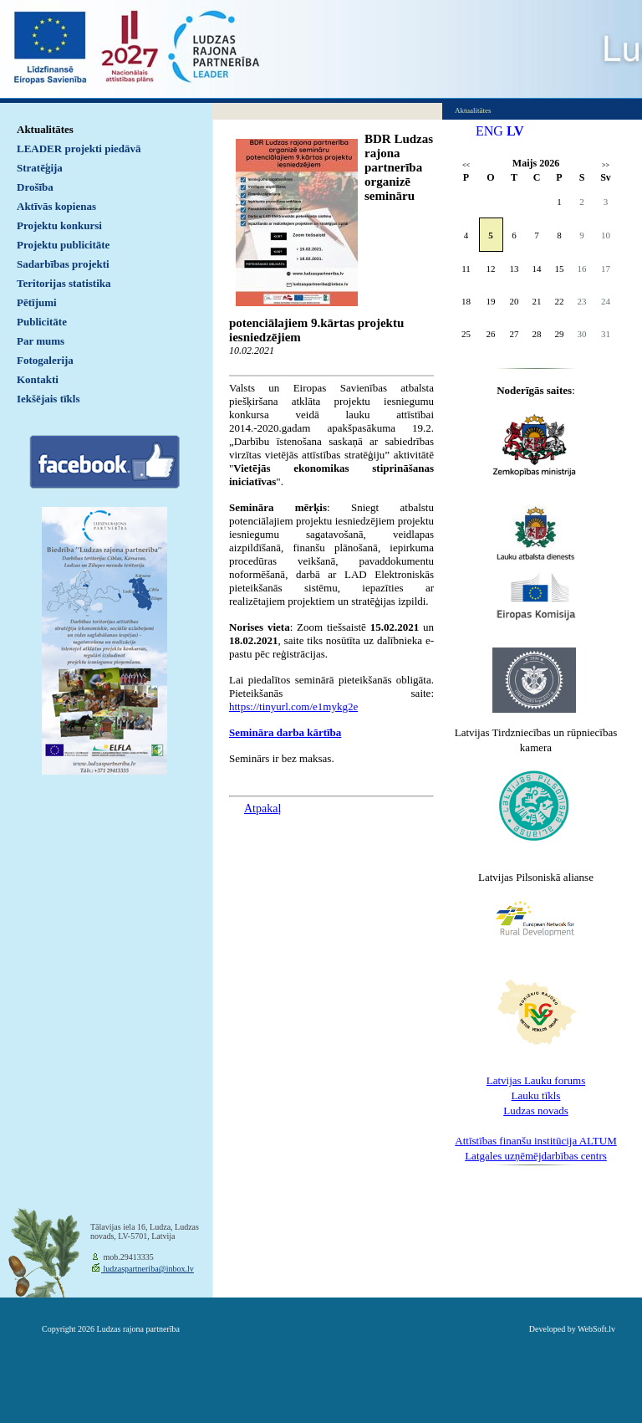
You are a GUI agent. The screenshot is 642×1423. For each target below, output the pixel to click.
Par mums (40, 341)
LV (515, 131)
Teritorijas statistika (64, 283)
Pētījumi (37, 302)
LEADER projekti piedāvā (79, 148)
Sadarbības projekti (63, 264)
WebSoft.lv (596, 1328)
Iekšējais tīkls (48, 398)
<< (466, 165)
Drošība (35, 187)
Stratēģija (40, 167)
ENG (489, 131)
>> (605, 165)
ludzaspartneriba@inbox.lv (147, 1268)
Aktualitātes (45, 129)
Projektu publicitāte (63, 244)
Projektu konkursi (59, 225)
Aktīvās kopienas (56, 206)
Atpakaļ (262, 808)
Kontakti (38, 379)
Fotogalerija (45, 360)
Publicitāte (42, 321)
